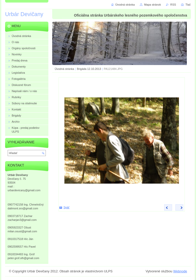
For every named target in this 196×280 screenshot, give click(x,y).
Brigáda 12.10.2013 (89, 68)
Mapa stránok (152, 4)
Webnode (180, 271)
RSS (173, 4)
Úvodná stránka (64, 68)
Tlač (188, 4)
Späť (66, 207)
